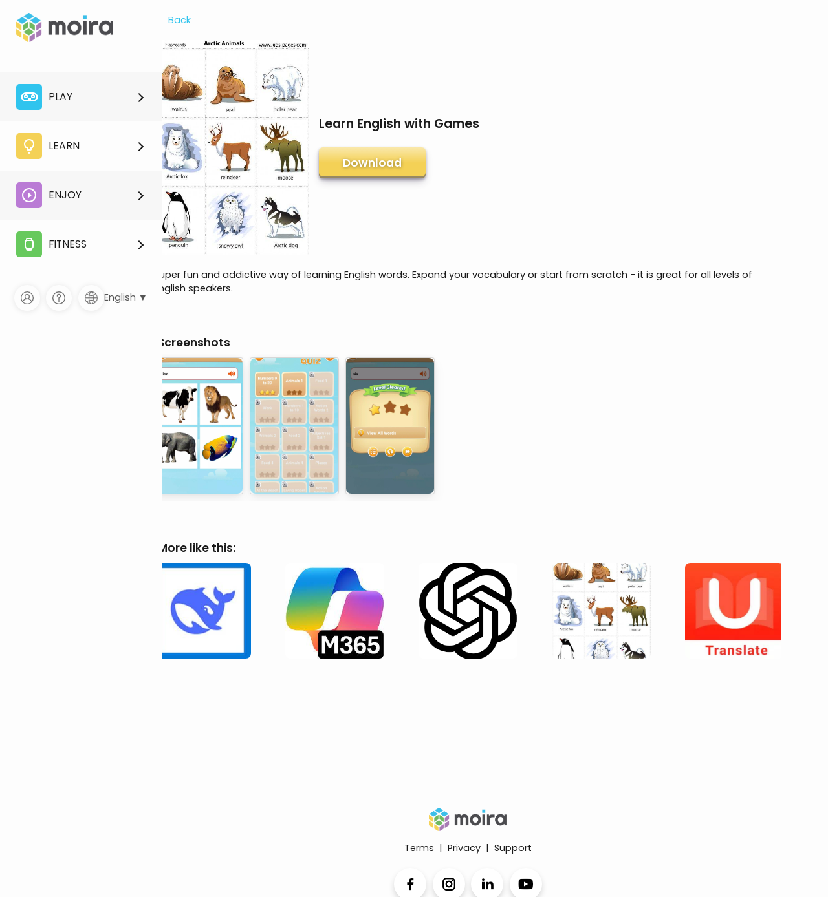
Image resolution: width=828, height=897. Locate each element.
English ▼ (125, 297)
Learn (48, 146)
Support (513, 847)
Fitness (51, 244)
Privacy (464, 847)
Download (372, 163)
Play (44, 97)
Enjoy (49, 195)
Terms (419, 847)
